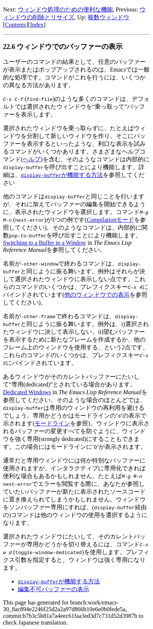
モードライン (52, 423)
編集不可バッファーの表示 (53, 589)
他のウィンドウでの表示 (97, 295)
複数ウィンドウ (108, 17)
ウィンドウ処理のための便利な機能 (65, 9)
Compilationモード (110, 220)
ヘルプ (31, 159)
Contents (15, 25)
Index (36, 25)
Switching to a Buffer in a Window (44, 243)
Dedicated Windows (27, 392)
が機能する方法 (62, 175)
